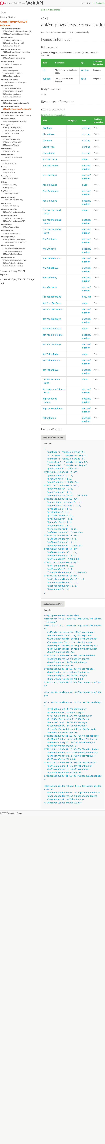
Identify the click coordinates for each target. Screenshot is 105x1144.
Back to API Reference (50, 10)
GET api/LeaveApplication (12, 133)
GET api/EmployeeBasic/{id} (12, 73)
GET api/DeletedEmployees (12, 64)
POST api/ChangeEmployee (12, 40)
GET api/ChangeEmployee (12, 46)
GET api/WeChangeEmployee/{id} (14, 242)
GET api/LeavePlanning (11, 145)
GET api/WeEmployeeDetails (13, 263)
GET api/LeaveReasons (11, 151)
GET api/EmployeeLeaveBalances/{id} (16, 103)
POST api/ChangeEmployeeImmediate (16, 52)
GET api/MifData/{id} (10, 185)
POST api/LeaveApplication (12, 128)
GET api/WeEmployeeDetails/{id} (14, 260)
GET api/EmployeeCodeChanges (14, 82)
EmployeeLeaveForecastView (53, 115)
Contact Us (98, 3)
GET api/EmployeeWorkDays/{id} (14, 121)
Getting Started (7, 17)
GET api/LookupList (9, 163)
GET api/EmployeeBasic (11, 70)
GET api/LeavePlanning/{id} (12, 142)
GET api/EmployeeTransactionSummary (17, 115)
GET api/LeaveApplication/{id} (13, 130)
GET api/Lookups (9, 169)
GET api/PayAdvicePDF (11, 194)
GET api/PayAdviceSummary (13, 200)
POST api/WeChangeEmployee (14, 239)
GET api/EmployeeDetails (12, 88)
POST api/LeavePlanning (11, 139)
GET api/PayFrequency (11, 206)
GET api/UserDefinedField (12, 233)
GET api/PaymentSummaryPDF (14, 218)
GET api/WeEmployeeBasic (12, 251)
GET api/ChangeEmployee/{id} (13, 43)
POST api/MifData (9, 188)
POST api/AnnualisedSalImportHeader (16, 34)
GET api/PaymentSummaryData (14, 212)
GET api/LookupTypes (10, 178)
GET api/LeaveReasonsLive (12, 157)
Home (3, 12)
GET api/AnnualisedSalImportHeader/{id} (17, 31)
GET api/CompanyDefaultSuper (14, 58)
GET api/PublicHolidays (11, 227)
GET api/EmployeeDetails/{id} (13, 91)
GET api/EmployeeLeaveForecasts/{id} (17, 109)
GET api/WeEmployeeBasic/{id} (14, 248)
